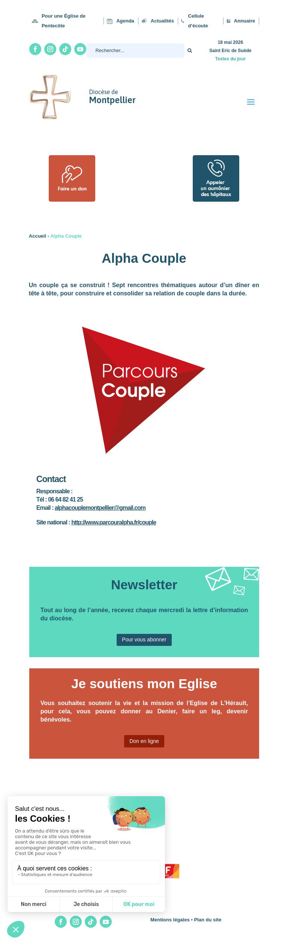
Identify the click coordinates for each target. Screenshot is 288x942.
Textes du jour (230, 58)
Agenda (125, 21)
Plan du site (207, 920)
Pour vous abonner (144, 639)
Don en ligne (144, 741)
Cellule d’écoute (198, 20)
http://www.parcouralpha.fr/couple (113, 522)
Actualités (162, 21)
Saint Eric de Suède (230, 50)
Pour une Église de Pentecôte (64, 20)
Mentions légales (170, 920)
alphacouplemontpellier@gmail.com (100, 508)
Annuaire (244, 21)
